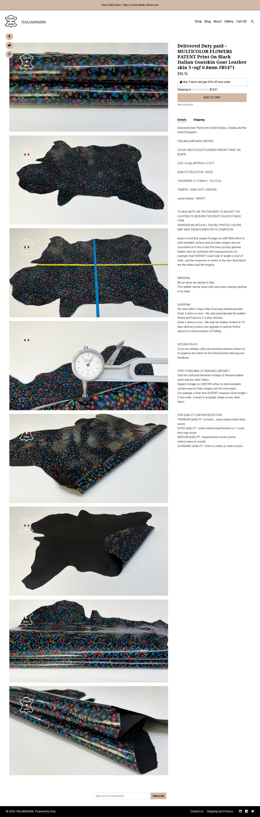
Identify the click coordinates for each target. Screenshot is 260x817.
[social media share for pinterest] (9, 55)
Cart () (241, 21)
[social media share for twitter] (9, 46)
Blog (208, 21)
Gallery (229, 21)
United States (200, 89)
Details (182, 119)
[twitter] (252, 812)
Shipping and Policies (220, 811)
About (217, 21)
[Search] (252, 22)
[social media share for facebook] (9, 36)
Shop (198, 21)
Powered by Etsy (45, 811)
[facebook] (246, 812)
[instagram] (240, 812)
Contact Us (197, 811)
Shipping (199, 119)
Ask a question (185, 105)
